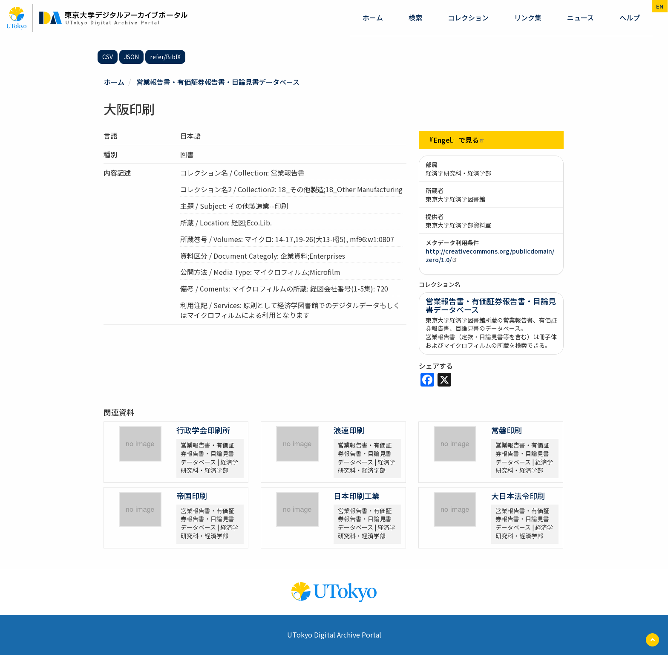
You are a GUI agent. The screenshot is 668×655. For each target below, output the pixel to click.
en (659, 6)
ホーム (373, 17)
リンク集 (527, 17)
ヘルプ (629, 17)
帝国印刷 (191, 495)
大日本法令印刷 (518, 495)
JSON (131, 56)
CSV (107, 56)
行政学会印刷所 (203, 430)
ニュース (580, 17)
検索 (415, 17)
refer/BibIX (165, 56)
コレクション (468, 17)
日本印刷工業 (357, 495)
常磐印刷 (506, 430)
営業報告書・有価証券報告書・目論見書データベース (217, 82)
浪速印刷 (349, 430)
